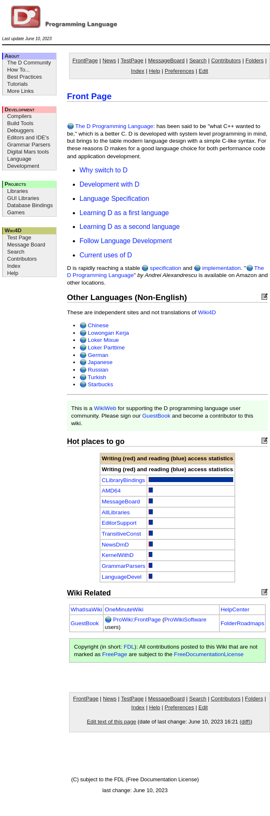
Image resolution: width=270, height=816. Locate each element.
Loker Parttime (102, 347)
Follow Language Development (126, 240)
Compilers (19, 116)
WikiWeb (105, 408)
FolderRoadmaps (242, 623)
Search (15, 252)
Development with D (109, 184)
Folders (254, 60)
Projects (15, 184)
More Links (20, 91)
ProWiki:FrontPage (133, 619)
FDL (128, 647)
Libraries (17, 191)
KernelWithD (118, 555)
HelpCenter (235, 609)
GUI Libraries (23, 198)
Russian (94, 370)
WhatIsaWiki (87, 609)
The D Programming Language (110, 126)
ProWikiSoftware (185, 619)
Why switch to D (104, 170)
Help (12, 273)
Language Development (23, 162)
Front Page (89, 96)
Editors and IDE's (28, 137)
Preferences (179, 71)
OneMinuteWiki (124, 609)
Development (19, 109)
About (12, 56)
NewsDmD (115, 544)
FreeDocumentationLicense (209, 654)
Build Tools (20, 123)
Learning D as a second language (130, 226)
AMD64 (111, 491)
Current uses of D (106, 255)
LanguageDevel (121, 577)
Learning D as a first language (124, 212)
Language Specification (114, 198)
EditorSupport (119, 523)
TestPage (132, 60)
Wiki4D (13, 230)
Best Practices (24, 77)
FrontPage (85, 60)
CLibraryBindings (123, 480)
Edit (203, 71)
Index (14, 266)
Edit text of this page (111, 721)
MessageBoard (166, 60)
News (109, 60)
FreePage (114, 654)
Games (16, 212)
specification (161, 268)
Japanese (96, 362)
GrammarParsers (123, 566)
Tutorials (17, 84)
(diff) (244, 721)
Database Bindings (30, 205)
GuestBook (156, 416)
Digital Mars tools (28, 152)
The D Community (29, 62)
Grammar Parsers (28, 144)
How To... (18, 70)
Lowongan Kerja (104, 333)
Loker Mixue (99, 340)
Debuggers (20, 130)
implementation (217, 268)
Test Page (19, 237)
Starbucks (96, 384)
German (94, 355)
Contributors (22, 259)
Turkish (93, 377)
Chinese (94, 325)
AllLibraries (116, 512)
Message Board (26, 244)
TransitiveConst (121, 534)
